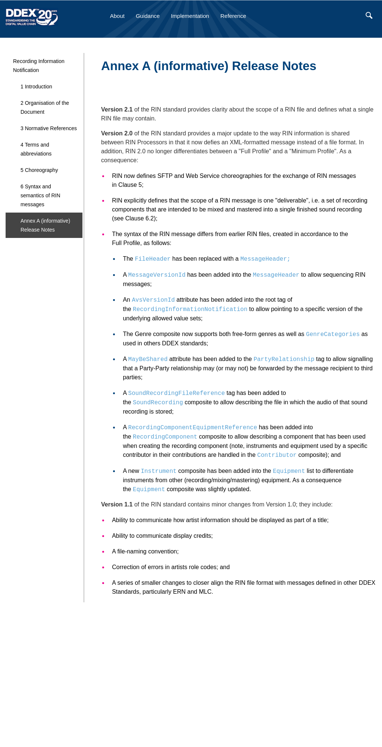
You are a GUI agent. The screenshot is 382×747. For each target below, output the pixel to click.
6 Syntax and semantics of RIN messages (40, 195)
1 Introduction (36, 87)
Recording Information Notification (39, 65)
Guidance (148, 16)
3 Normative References (49, 128)
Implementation (190, 16)
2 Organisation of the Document (45, 107)
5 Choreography (39, 170)
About (117, 16)
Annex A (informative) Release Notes (45, 225)
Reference (233, 16)
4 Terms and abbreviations (36, 149)
